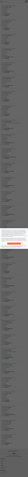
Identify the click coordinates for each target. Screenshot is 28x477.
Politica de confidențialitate (17, 246)
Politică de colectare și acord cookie (7, 246)
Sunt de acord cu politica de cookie (14, 243)
